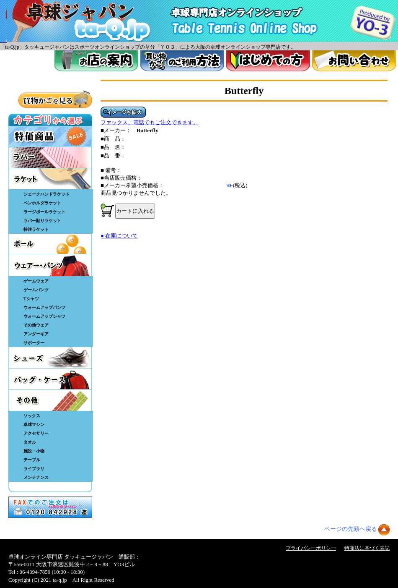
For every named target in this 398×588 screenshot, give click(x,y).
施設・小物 (33, 451)
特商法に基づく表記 (367, 548)
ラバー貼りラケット (42, 220)
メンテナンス (36, 477)
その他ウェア (36, 325)
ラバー (50, 157)
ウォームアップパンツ (44, 307)
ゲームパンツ (36, 289)
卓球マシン (33, 424)
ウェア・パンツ (50, 265)
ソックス (31, 415)
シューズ (50, 357)
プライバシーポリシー (311, 548)
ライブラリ (33, 468)
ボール (50, 244)
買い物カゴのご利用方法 (182, 60)
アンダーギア (36, 334)
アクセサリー (36, 433)
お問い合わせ (354, 60)
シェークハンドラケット (46, 194)
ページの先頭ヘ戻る (350, 529)
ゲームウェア (36, 281)
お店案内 (96, 60)
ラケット (50, 178)
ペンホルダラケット (42, 203)
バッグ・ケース (50, 378)
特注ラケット (36, 229)
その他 (50, 400)
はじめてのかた (268, 60)
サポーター (33, 342)
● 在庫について (119, 236)
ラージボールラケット (44, 211)
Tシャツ (31, 298)
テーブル (31, 459)
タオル (29, 442)
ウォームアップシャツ (44, 316)
